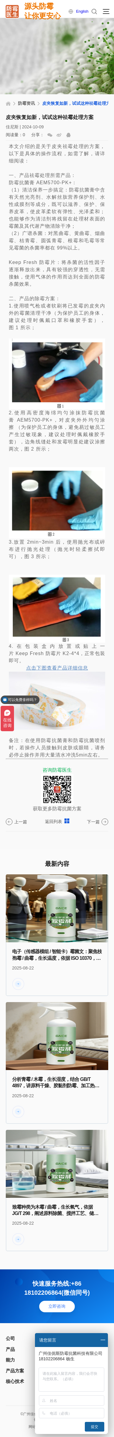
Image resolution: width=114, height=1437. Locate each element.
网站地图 (35, 1428)
